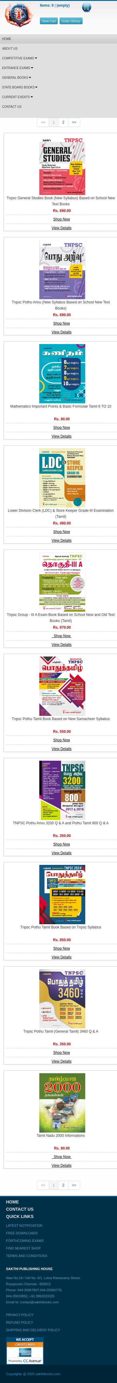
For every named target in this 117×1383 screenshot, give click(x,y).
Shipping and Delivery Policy (33, 1330)
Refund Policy (19, 1322)
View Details (62, 228)
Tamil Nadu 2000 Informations (61, 1135)
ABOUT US (10, 48)
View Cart (49, 21)
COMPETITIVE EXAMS (19, 58)
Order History (71, 21)
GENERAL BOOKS (16, 77)
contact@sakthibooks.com (39, 1302)
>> (74, 122)
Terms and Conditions (26, 1256)
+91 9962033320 (41, 1296)
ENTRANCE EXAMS (17, 68)
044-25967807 (28, 1290)
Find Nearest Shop (23, 1248)
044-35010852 (17, 1296)
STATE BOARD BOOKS (19, 87)
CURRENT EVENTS (17, 97)
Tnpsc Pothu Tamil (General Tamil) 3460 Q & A (60, 1031)
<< (43, 122)
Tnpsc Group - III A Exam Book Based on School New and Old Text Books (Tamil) (61, 618)
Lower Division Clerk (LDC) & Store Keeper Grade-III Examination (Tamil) (61, 513)
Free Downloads (22, 1233)
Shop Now (61, 219)
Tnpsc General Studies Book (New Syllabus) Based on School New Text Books (61, 201)
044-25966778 (50, 1290)
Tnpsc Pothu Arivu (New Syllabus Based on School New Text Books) (61, 305)
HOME (6, 39)
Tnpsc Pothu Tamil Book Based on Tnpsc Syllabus (60, 927)
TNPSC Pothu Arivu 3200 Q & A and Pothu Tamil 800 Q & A (61, 823)
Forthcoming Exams (25, 1240)
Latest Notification (24, 1225)
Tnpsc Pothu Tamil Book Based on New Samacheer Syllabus (61, 719)
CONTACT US (11, 106)
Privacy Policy (20, 1315)
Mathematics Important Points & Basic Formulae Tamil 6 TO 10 (60, 406)
